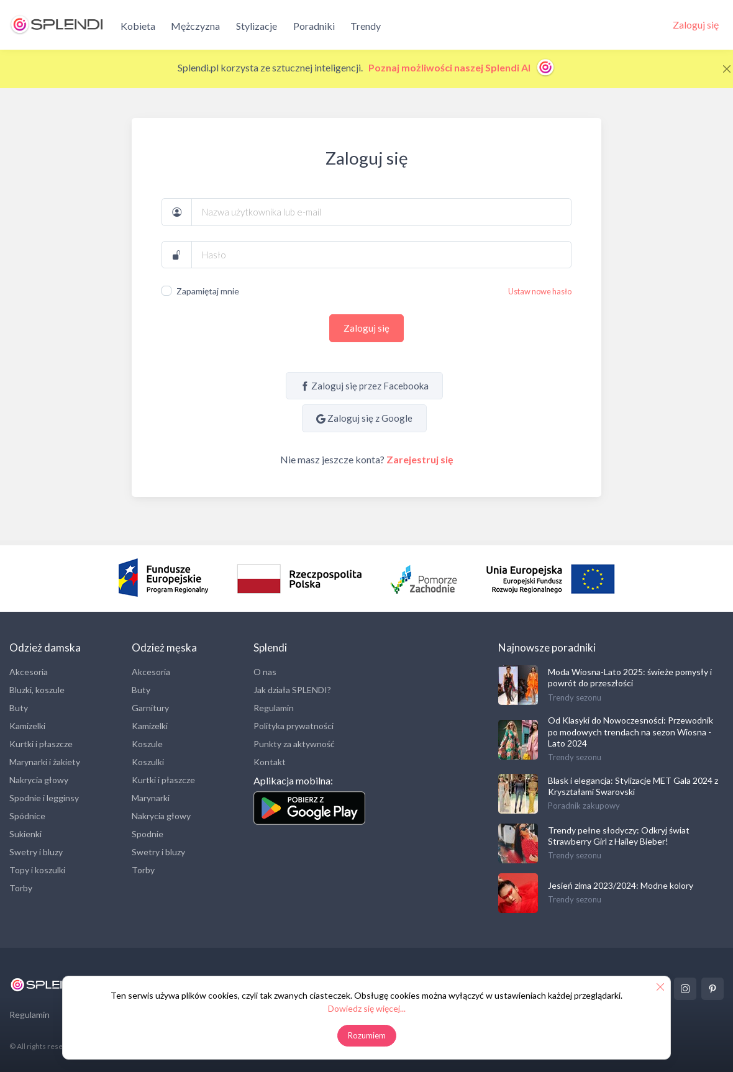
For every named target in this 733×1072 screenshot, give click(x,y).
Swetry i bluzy (36, 852)
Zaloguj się (366, 328)
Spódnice (27, 816)
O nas (264, 671)
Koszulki (148, 761)
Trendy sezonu (574, 697)
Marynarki (151, 798)
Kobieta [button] (138, 26)
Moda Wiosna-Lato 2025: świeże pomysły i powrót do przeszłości (630, 677)
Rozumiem (367, 1035)
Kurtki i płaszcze (41, 743)
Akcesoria (28, 671)
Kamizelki (27, 725)
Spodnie (147, 834)
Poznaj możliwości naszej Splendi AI (461, 67)
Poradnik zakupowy (584, 806)
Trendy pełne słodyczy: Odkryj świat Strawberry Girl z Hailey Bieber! (619, 836)
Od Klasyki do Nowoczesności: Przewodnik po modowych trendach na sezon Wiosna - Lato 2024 (630, 731)
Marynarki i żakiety (44, 761)
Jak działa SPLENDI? (292, 689)
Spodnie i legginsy (44, 798)
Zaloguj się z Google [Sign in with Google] (364, 418)
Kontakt (269, 761)
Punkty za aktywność (294, 743)
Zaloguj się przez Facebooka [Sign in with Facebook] (364, 385)
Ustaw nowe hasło (539, 291)
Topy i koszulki (37, 870)
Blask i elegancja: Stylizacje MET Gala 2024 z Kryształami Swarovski (633, 786)
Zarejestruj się (419, 459)
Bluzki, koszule (37, 689)
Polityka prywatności (293, 725)
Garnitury (150, 707)
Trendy (365, 26)
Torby (20, 888)
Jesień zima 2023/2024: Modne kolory (620, 885)
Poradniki (314, 26)
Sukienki (25, 834)
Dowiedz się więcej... (367, 1008)
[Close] (727, 69)
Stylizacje (256, 26)
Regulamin (273, 707)
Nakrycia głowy (38, 779)
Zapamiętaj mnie (207, 291)
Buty (18, 707)
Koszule (147, 743)
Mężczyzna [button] (195, 26)
